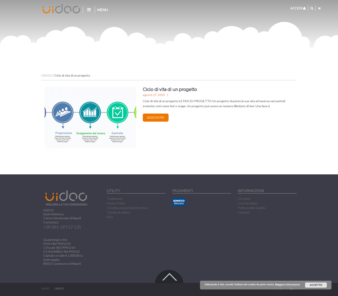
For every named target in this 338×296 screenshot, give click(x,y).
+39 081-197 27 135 (62, 226)
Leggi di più (155, 117)
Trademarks (115, 198)
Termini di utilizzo (118, 212)
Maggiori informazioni (287, 284)
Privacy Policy (116, 203)
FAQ (110, 217)
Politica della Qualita (252, 208)
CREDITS (59, 288)
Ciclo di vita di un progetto (170, 89)
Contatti (244, 212)
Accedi (298, 8)
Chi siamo (244, 198)
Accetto (316, 285)
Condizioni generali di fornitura (127, 208)
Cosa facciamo (247, 203)
